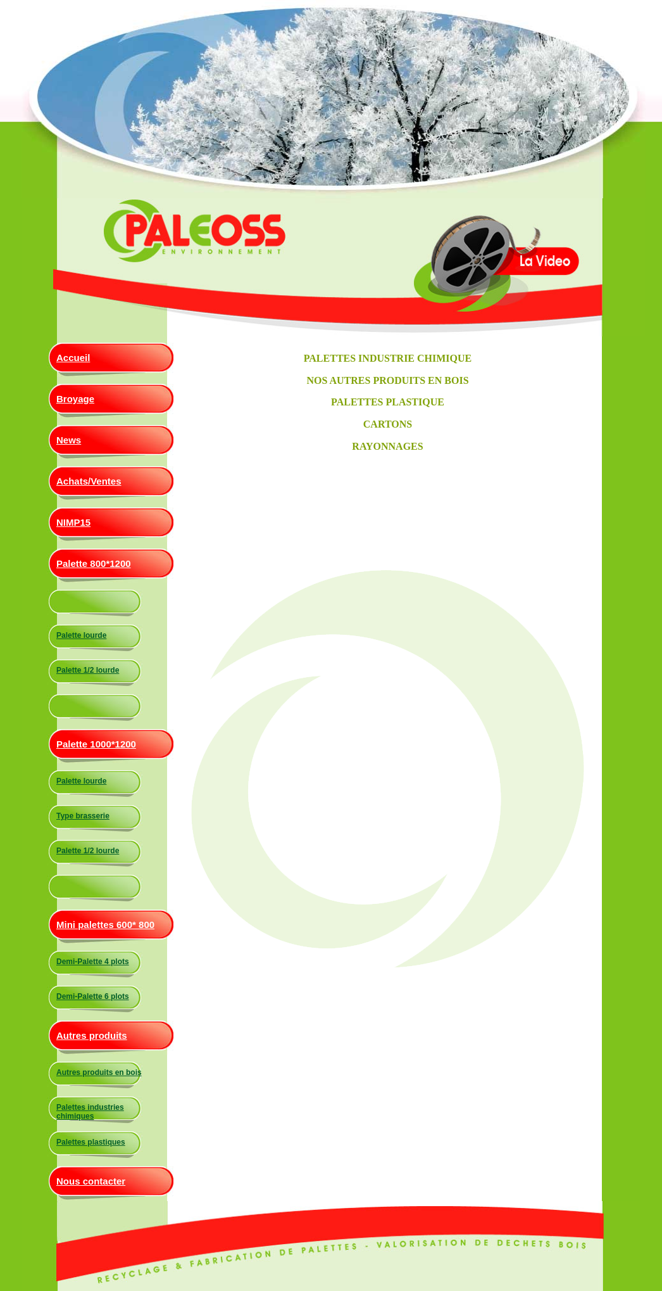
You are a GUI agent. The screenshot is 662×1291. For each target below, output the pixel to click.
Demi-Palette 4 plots (92, 961)
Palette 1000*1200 (96, 744)
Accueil (73, 357)
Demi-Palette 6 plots (92, 996)
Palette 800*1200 (93, 563)
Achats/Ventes (89, 481)
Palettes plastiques (90, 1142)
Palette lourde (81, 635)
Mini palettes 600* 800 (105, 924)
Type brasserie (82, 815)
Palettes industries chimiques (90, 1112)
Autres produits (91, 1035)
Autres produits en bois (99, 1072)
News (68, 440)
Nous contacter (90, 1181)
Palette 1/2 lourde (87, 670)
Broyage (75, 398)
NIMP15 (73, 522)
